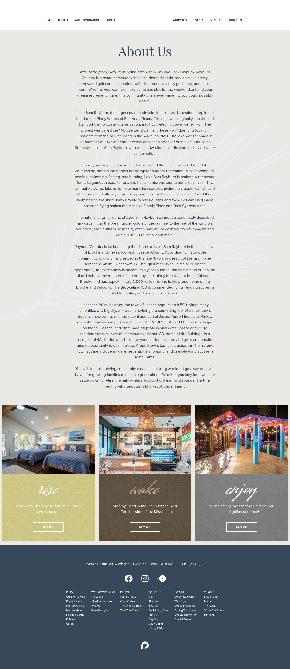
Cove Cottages (99, 610)
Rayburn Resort (145, 15)
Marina (208, 601)
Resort (63, 20)
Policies (70, 619)
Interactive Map (75, 605)
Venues (215, 20)
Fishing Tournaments (186, 610)
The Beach (155, 601)
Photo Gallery (74, 601)
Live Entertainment (185, 614)
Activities (180, 20)
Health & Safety (75, 614)
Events (198, 20)
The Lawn (210, 605)
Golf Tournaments (184, 605)
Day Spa (154, 619)
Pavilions (209, 614)
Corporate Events (184, 596)
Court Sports (156, 623)
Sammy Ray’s (128, 596)
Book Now (234, 20)
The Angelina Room (131, 605)
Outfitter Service (75, 596)
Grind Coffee (127, 601)
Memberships (74, 610)
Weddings (180, 601)
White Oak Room (214, 610)
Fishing (153, 614)
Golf (151, 596)
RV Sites (95, 605)
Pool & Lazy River (159, 610)
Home (47, 20)
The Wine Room (129, 610)
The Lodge (96, 596)
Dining (111, 20)
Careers (71, 623)
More (48, 527)
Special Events (182, 619)
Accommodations (87, 20)
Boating (153, 605)
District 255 (210, 596)
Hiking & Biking (157, 628)
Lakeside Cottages (101, 601)
